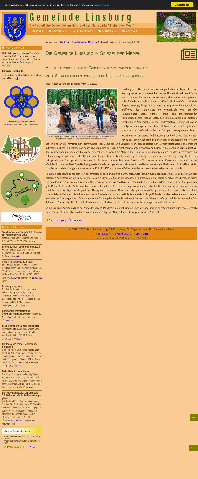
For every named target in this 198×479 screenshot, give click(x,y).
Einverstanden (182, 4)
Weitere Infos (102, 5)
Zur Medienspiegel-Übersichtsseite (67, 220)
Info (34, 446)
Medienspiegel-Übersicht (85, 42)
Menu (194, 417)
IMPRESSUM (109, 31)
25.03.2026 (37, 277)
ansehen (17, 256)
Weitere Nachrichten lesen (17, 431)
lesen (33, 241)
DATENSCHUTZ (123, 233)
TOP (194, 448)
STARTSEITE (141, 233)
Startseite (64, 42)
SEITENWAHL (60, 31)
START (39, 31)
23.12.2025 (14, 277)
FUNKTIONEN (85, 31)
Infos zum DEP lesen (14, 420)
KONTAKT (131, 31)
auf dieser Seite (12, 59)
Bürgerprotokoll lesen (15, 305)
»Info (17, 78)
